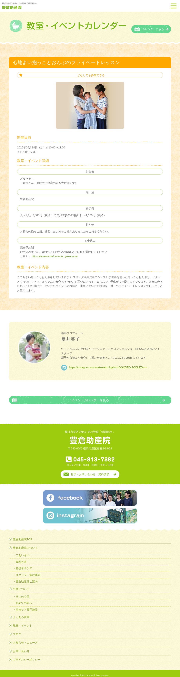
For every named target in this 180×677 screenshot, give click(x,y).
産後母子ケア (24, 564)
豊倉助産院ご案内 (27, 577)
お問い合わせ (21, 647)
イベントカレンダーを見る (90, 396)
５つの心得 (22, 592)
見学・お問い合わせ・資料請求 (90, 470)
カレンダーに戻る (153, 25)
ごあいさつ (22, 551)
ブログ (17, 630)
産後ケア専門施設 (27, 605)
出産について (21, 585)
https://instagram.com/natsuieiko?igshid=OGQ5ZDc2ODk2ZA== (108, 363)
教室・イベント (22, 621)
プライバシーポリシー (26, 655)
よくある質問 (21, 613)
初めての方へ (24, 599)
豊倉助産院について (25, 544)
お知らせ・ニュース (25, 638)
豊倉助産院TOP (22, 535)
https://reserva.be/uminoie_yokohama (54, 252)
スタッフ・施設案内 (28, 571)
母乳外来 (21, 558)
